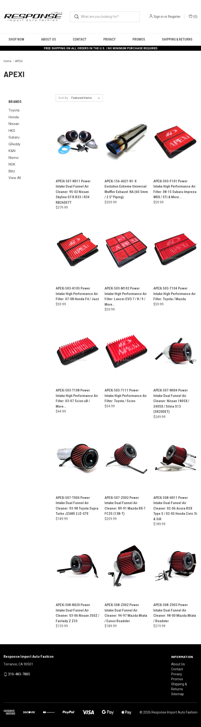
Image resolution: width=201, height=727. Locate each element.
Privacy (109, 39)
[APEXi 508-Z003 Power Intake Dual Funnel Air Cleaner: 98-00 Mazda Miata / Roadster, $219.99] (175, 566)
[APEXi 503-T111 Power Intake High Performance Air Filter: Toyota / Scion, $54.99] (126, 351)
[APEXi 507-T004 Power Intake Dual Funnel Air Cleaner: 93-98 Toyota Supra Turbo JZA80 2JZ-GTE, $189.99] (78, 459)
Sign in (159, 16)
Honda (14, 117)
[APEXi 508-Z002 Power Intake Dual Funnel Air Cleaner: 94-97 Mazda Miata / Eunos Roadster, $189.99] (126, 566)
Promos (138, 39)
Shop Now (16, 39)
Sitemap (177, 694)
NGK (12, 164)
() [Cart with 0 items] (193, 16)
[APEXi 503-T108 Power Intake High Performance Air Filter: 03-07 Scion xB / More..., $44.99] (78, 351)
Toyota (14, 110)
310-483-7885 (19, 674)
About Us (48, 39)
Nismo (14, 158)
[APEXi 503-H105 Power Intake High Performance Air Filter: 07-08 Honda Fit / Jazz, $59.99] (78, 249)
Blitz (12, 171)
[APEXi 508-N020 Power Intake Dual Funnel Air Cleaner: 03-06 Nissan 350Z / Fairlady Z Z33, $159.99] (78, 566)
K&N (12, 151)
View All (15, 178)
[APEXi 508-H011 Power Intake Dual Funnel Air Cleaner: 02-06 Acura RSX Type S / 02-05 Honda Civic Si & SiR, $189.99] (175, 459)
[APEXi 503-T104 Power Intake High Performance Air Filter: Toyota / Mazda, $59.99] (175, 249)
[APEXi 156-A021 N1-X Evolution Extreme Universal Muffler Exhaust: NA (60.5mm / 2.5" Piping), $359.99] (126, 142)
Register (174, 16)
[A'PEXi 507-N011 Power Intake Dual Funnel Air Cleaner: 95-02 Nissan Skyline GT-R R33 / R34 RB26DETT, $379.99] (78, 142)
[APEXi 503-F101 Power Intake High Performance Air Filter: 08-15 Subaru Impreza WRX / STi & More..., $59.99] (175, 142)
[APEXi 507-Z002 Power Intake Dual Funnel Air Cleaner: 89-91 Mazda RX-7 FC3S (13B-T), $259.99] (126, 459)
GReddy (14, 144)
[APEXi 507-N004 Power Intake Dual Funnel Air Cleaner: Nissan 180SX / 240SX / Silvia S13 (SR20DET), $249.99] (175, 351)
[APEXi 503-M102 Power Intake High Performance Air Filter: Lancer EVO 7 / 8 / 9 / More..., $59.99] (126, 249)
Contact (80, 39)
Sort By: (63, 98)
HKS (12, 131)
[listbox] (87, 97)
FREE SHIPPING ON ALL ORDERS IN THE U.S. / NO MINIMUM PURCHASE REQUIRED (100, 48)
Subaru (14, 137)
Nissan (14, 124)
